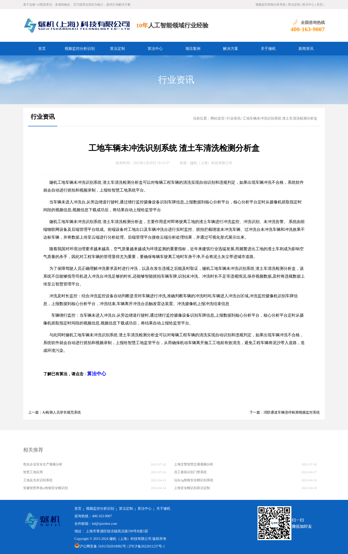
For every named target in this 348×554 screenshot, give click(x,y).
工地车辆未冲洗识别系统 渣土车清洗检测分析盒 (280, 118)
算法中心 (308, 4)
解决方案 (230, 49)
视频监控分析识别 (80, 49)
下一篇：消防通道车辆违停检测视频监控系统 (284, 412)
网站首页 (217, 118)
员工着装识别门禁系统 (190, 472)
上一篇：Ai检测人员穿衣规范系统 (54, 412)
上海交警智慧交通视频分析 (193, 464)
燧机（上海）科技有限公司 (211, 163)
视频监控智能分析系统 (270, 4)
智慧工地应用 (33, 472)
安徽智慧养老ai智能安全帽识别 (45, 488)
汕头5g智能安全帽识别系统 (193, 480)
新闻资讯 (306, 49)
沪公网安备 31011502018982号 (100, 546)
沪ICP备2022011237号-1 (146, 546)
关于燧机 (268, 49)
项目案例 (192, 49)
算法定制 (294, 4)
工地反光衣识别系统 (38, 480)
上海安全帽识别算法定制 (192, 488)
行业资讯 (176, 80)
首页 (320, 4)
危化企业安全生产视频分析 (42, 464)
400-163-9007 (308, 29)
